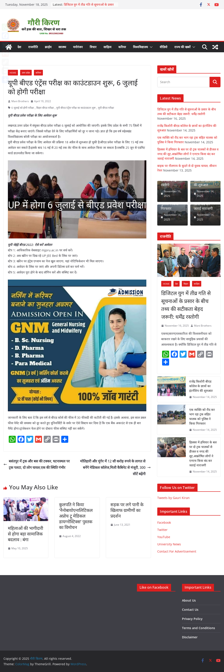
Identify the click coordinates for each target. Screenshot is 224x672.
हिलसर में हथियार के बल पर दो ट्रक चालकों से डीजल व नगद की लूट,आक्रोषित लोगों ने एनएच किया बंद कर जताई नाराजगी (188, 154)
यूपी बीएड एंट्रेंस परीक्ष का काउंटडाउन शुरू (76, 108)
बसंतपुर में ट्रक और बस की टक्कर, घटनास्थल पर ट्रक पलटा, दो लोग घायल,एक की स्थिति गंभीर (37, 464)
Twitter (162, 530)
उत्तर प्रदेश (26, 72)
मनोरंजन (78, 47)
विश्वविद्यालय (140, 47)
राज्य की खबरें (182, 47)
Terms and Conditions (198, 628)
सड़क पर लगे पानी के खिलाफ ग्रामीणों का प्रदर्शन (127, 510)
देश (19, 47)
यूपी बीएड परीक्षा (106, 108)
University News (169, 544)
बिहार (186, 283)
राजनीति (33, 47)
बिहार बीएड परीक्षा (45, 108)
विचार (93, 47)
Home (13, 72)
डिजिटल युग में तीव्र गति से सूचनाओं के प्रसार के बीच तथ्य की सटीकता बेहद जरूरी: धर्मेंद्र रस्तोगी (186, 304)
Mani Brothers (20, 101)
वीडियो (163, 47)
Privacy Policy (192, 619)
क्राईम (48, 47)
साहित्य (107, 47)
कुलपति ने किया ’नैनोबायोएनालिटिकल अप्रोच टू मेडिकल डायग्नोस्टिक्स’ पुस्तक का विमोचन (76, 516)
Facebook (164, 522)
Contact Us (190, 609)
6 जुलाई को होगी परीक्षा (22, 108)
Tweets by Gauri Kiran (173, 498)
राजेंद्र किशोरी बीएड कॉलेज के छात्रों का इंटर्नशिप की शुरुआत (201, 386)
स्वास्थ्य (62, 47)
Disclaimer (190, 637)
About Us (189, 600)
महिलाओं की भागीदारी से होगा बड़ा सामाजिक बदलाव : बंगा (25, 533)
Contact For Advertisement (176, 551)
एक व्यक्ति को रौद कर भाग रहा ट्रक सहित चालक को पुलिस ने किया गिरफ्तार (202, 416)
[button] (150, 47)
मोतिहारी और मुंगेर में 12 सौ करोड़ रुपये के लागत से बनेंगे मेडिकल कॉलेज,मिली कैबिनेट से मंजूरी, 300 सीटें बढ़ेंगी (115, 467)
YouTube (163, 537)
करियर (122, 47)
